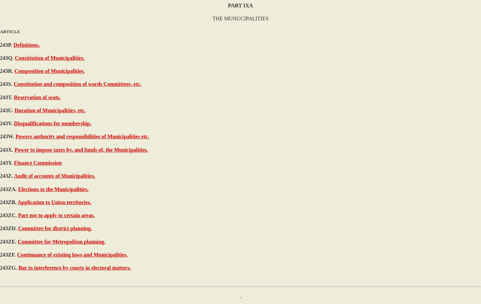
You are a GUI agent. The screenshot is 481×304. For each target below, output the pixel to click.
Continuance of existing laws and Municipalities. (72, 255)
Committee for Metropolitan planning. (62, 242)
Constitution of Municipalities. (49, 58)
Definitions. (26, 45)
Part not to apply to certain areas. (56, 215)
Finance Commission (38, 163)
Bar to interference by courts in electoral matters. (74, 268)
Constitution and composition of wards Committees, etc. (77, 84)
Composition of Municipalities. (50, 71)
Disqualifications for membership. (53, 123)
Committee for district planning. (55, 228)
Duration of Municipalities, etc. (50, 110)
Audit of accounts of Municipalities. (54, 176)
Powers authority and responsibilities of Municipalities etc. (82, 136)
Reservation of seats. (37, 97)
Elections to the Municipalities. (53, 189)
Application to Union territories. (54, 202)
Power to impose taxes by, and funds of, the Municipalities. (81, 150)
